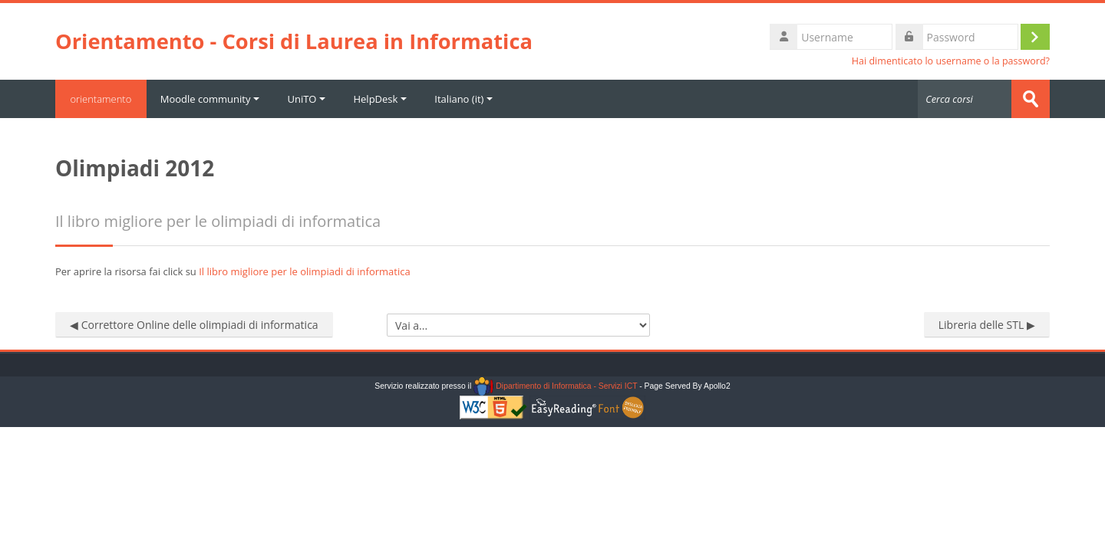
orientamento (101, 99)
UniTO (308, 99)
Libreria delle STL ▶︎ (986, 324)
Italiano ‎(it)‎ (465, 99)
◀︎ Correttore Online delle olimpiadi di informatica (194, 324)
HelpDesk (381, 99)
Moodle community (211, 99)
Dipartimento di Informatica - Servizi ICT (555, 386)
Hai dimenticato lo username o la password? (951, 60)
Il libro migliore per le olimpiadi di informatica (304, 271)
